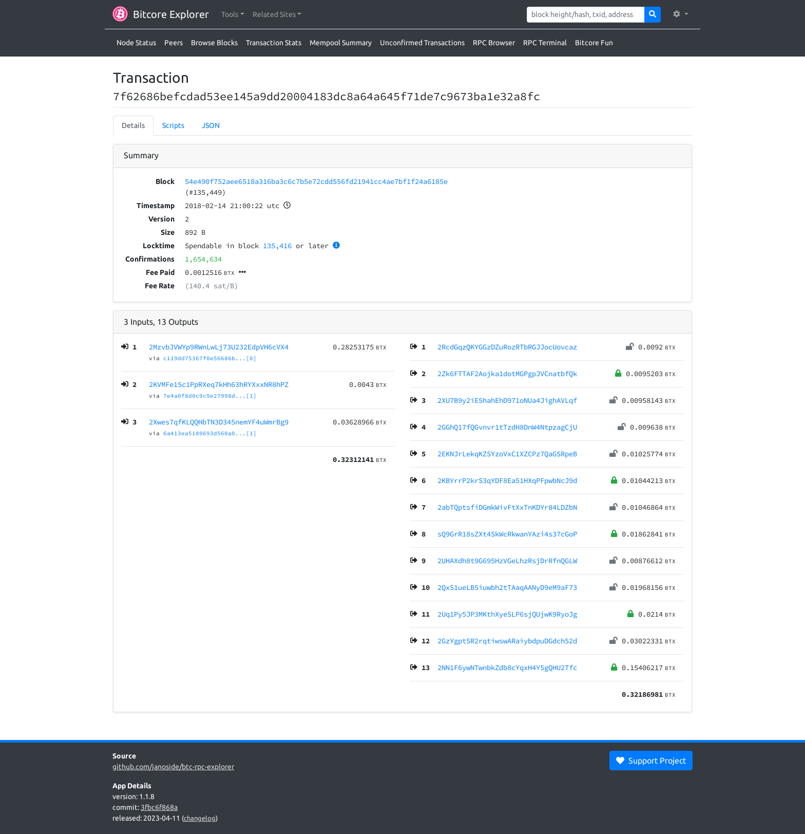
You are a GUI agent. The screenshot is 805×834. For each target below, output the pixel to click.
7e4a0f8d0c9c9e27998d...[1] (210, 395)
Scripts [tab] (173, 125)
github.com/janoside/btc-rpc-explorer (173, 767)
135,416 (277, 245)
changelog (200, 818)
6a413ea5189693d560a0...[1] (210, 433)
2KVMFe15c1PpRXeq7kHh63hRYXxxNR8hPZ (219, 384)
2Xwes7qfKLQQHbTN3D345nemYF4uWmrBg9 (219, 422)
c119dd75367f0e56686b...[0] (210, 358)
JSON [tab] (211, 125)
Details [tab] (133, 125)
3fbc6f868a (159, 807)
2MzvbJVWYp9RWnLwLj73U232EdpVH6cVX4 (219, 346)
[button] (232, 14)
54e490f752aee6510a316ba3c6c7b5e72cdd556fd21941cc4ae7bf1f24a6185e (316, 181)
